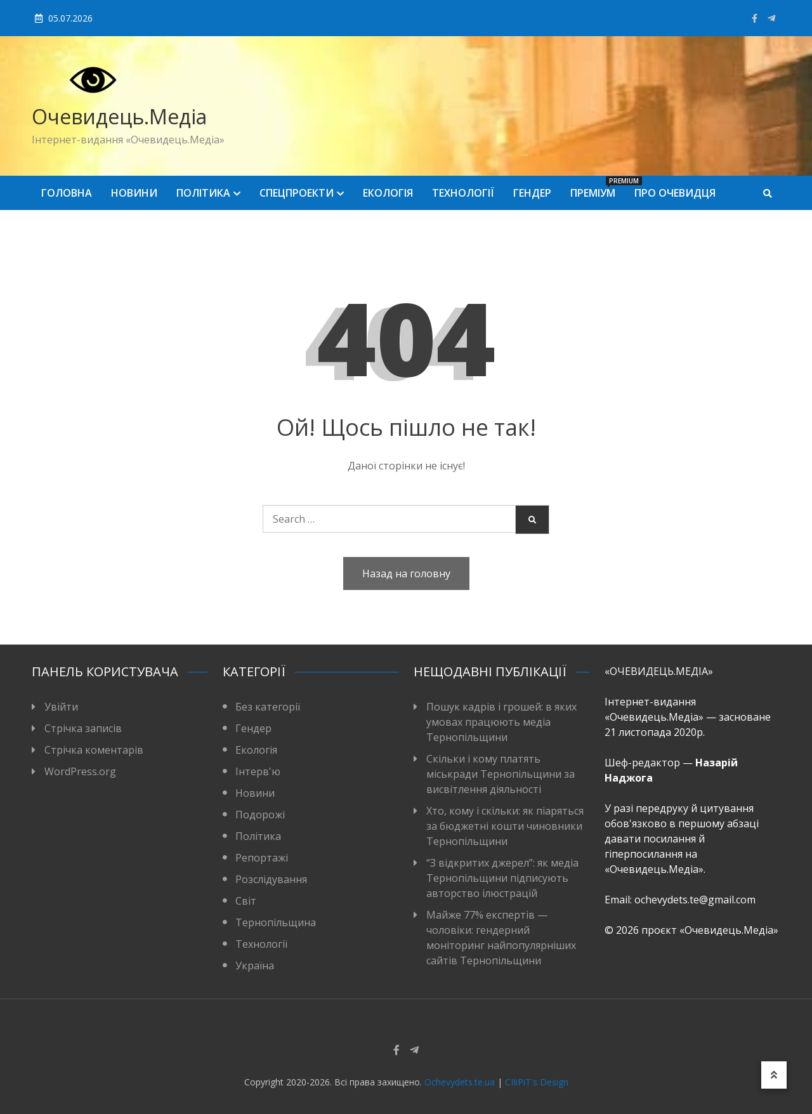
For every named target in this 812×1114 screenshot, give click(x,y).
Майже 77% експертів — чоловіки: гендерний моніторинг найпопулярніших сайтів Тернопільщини (501, 937)
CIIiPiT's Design (536, 1082)
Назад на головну (406, 573)
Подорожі (260, 815)
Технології (463, 193)
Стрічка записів (83, 728)
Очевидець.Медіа (119, 116)
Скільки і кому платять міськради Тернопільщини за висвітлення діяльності (500, 774)
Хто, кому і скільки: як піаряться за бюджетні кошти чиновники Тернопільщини (505, 826)
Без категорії (267, 707)
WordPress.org (80, 771)
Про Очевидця (675, 193)
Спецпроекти (296, 193)
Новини (134, 193)
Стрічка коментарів (93, 750)
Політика (203, 193)
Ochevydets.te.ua (459, 1082)
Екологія (388, 193)
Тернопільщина (275, 922)
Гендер (532, 193)
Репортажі (261, 858)
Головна (66, 193)
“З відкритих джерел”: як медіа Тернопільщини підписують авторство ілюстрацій (502, 878)
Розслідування (271, 879)
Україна (254, 966)
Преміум (597, 188)
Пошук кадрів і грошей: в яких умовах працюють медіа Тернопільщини (501, 722)
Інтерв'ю (257, 771)
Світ (245, 901)
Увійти (61, 707)
